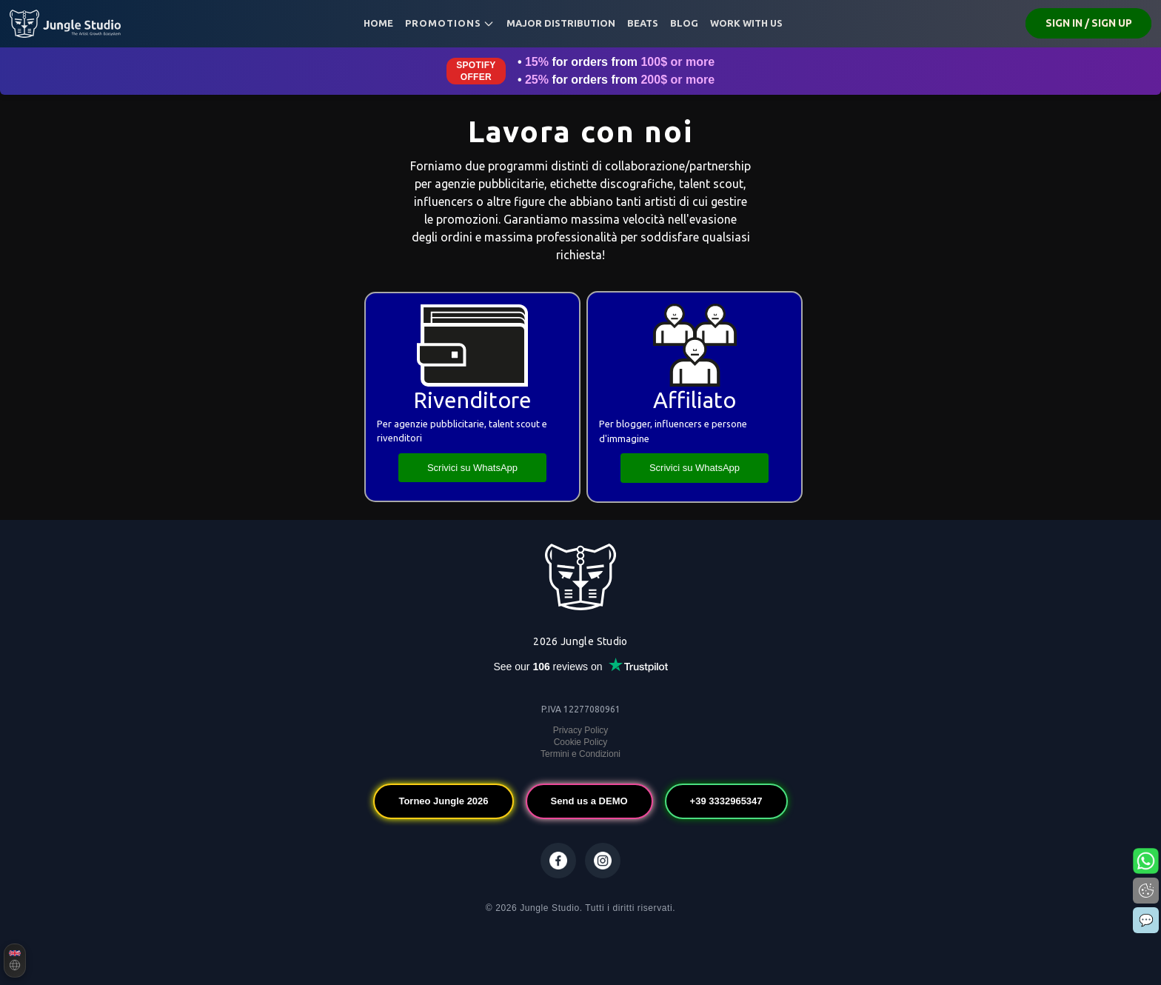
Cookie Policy (581, 742)
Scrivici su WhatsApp (472, 467)
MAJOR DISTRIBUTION (560, 23)
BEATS (642, 23)
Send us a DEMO (589, 801)
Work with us (746, 23)
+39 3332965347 (726, 801)
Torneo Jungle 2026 (443, 801)
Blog (684, 23)
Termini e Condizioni (580, 754)
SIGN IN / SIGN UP (1088, 23)
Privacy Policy (581, 730)
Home (378, 23)
